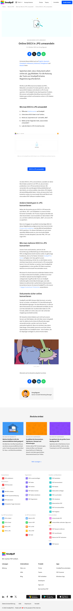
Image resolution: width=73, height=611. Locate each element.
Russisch (22, 65)
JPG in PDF (31, 531)
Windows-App (60, 576)
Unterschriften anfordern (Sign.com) (61, 522)
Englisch (41, 61)
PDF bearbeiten (56, 478)
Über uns (23, 568)
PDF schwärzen (56, 499)
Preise (40, 568)
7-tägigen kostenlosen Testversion (30, 287)
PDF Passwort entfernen (58, 529)
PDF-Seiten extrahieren (34, 495)
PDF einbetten (42, 576)
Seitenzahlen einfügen (58, 491)
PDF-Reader (55, 487)
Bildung (4, 568)
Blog (21, 576)
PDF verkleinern (9, 478)
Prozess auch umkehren (27, 228)
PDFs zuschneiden (57, 495)
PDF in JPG (8, 531)
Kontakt (37, 603)
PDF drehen (31, 487)
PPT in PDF (31, 527)
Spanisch (46, 61)
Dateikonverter (32, 111)
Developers (41, 581)
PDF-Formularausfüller (58, 507)
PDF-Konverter (9, 485)
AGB (20, 604)
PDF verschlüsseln (57, 533)
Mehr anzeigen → (36, 462)
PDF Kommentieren (57, 482)
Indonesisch (30, 63)
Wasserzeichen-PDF (57, 503)
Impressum (28, 604)
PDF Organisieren (32, 499)
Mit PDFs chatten (9, 491)
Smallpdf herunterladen (63, 568)
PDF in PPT (8, 527)
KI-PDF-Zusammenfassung (12, 496)
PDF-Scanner (55, 544)
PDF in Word (8, 518)
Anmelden (56, 2)
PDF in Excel (8, 522)
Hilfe (21, 572)
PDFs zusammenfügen (34, 478)
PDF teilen (31, 482)
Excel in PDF (31, 522)
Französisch (23, 63)
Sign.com (41, 585)
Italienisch (37, 63)
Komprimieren (28, 2)
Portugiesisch (44, 63)
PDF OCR (30, 535)
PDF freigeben (55, 512)
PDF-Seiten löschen (33, 491)
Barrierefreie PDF (43, 589)
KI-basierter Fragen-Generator (12, 504)
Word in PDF (31, 518)
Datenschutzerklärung (8, 604)
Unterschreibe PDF (57, 518)
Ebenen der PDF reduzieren (59, 537)
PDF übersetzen (9, 500)
